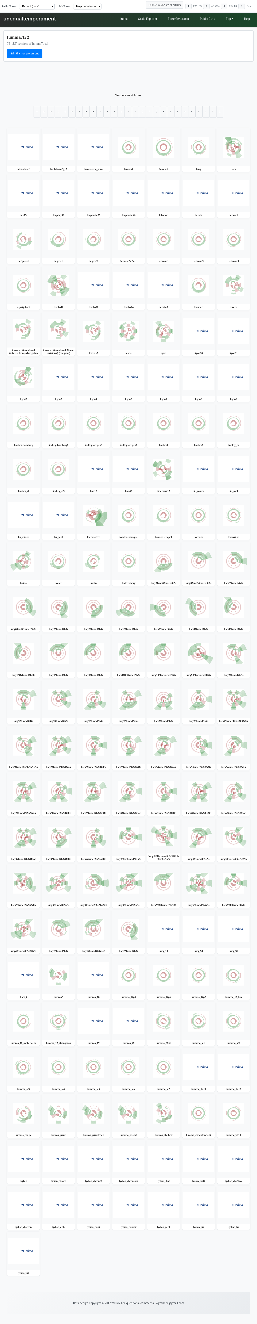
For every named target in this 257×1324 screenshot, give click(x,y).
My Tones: (65, 6)
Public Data (207, 19)
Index (124, 19)
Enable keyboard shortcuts (165, 5)
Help (247, 19)
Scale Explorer (147, 19)
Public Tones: (9, 6)
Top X (229, 19)
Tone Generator (178, 19)
